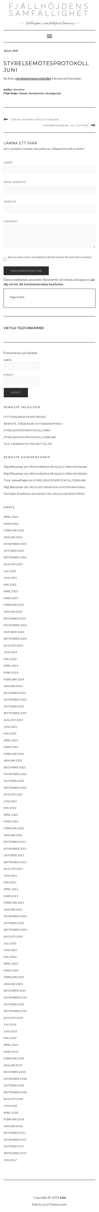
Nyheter (23, 93)
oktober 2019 (14, 1004)
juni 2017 (10, 1160)
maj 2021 (10, 882)
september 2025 (15, 557)
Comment (10, 221)
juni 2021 (10, 875)
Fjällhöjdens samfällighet (49, 10)
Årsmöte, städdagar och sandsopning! (33, 423)
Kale (63, 1197)
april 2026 (11, 517)
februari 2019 (14, 1058)
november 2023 (15, 699)
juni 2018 (10, 1105)
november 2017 (15, 1139)
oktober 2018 (14, 1085)
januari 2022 (13, 835)
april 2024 (11, 665)
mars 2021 (11, 896)
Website (10, 201)
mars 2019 (11, 1051)
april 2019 (11, 1045)
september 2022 (15, 787)
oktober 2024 (14, 632)
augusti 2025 (13, 564)
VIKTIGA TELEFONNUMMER (24, 328)
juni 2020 (10, 950)
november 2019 (15, 997)
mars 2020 (11, 970)
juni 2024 (10, 652)
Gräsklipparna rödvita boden (34, 119)
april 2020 (11, 963)
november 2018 (15, 1078)
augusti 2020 (13, 936)
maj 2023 (10, 733)
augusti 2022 (13, 794)
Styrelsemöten (36, 93)
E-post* (22, 379)
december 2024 (15, 618)
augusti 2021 (13, 868)
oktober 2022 (14, 781)
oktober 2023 (14, 706)
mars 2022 (11, 821)
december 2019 (15, 990)
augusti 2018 (13, 1099)
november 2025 (15, 544)
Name (8, 162)
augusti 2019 (13, 1018)
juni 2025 (10, 577)
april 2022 (11, 814)
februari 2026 (14, 530)
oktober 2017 (14, 1146)
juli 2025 (10, 571)
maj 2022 (10, 808)
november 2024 (15, 625)
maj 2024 (10, 659)
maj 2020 (10, 957)
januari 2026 (13, 537)
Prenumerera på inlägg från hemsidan (58, 467)
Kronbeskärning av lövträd (66, 125)
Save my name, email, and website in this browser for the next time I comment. (50, 257)
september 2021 (15, 862)
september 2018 (15, 1092)
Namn (22, 364)
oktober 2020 (14, 923)
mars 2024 (11, 672)
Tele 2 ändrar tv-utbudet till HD (28, 444)
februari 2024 (14, 679)
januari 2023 (13, 760)
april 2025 (11, 591)
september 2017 (15, 1153)
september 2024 (15, 638)
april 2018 (11, 1112)
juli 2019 (10, 1024)
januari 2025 (13, 611)
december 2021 (15, 841)
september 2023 (15, 713)
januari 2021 (13, 909)
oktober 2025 (14, 550)
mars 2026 (11, 523)
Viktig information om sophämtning (57, 487)
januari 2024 (13, 686)
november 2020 (15, 916)
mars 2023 (11, 747)
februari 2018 (14, 1119)
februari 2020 (14, 977)
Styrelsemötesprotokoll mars (27, 430)
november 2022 (15, 774)
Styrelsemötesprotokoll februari (30, 437)
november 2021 (15, 848)
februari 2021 (14, 902)
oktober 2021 (14, 855)
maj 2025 (10, 584)
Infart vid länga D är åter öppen (61, 494)
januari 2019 (13, 1065)
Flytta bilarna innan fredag (25, 417)
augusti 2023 (13, 720)
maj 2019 (10, 1038)
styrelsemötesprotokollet (33, 78)
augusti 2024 (13, 645)
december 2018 (15, 1072)
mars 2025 (11, 598)
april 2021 (11, 889)
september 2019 (15, 1011)
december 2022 (15, 767)
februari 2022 (14, 828)
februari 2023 (14, 754)
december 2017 (15, 1133)
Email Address (15, 182)
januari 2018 (13, 1126)
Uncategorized (53, 93)
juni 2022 (10, 801)
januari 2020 (13, 984)
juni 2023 (10, 727)
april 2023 (11, 740)
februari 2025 (14, 604)
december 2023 (15, 693)
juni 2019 (10, 1031)
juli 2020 (10, 943)
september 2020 (15, 929)
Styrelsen (19, 89)
